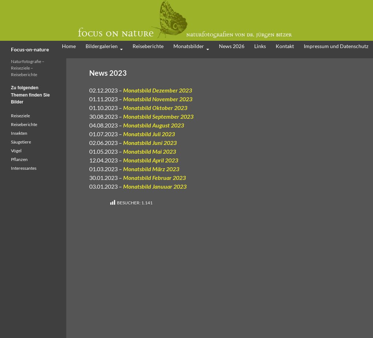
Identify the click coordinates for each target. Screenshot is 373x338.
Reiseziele (20, 115)
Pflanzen (19, 159)
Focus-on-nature (30, 49)
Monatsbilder (188, 46)
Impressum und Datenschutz (336, 46)
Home (69, 46)
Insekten (19, 133)
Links (260, 46)
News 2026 (231, 46)
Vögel (16, 150)
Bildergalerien (102, 46)
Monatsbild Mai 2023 (149, 151)
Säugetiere (21, 142)
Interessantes (23, 168)
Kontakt (285, 46)
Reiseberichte (148, 46)
